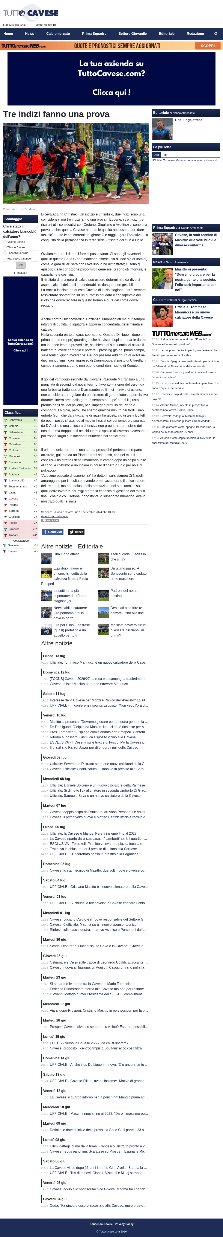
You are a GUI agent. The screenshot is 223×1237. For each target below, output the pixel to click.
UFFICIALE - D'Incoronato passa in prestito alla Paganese (94, 854)
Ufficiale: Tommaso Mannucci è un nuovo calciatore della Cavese (99, 662)
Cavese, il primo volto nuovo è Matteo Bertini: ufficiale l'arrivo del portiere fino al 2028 (114, 817)
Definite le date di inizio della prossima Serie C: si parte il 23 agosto (101, 1130)
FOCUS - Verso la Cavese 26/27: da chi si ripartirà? (89, 1043)
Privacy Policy (124, 1224)
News (157, 262)
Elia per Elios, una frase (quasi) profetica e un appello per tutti (72, 630)
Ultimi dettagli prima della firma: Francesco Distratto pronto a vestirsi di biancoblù (111, 1146)
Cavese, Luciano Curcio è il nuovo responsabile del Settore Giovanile (102, 919)
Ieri (165, 154)
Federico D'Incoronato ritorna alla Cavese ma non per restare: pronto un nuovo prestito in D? (120, 989)
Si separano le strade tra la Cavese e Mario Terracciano (92, 984)
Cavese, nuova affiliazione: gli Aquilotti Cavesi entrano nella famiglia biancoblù (109, 967)
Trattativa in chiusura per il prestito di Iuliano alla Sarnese (93, 849)
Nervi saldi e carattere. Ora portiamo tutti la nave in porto (71, 613)
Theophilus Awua (18, 253)
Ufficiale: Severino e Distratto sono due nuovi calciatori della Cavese (102, 764)
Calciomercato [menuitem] (58, 33)
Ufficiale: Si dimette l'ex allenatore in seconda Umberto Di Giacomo (101, 790)
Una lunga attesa (67, 554)
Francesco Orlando (19, 258)
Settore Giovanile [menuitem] (133, 33)
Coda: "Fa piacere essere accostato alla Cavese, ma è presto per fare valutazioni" (112, 1205)
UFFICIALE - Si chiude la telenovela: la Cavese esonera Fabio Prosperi (104, 903)
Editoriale (58, 512)
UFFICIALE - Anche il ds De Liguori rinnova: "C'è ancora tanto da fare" (103, 1064)
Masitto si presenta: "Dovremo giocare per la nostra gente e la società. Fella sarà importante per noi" (126, 722)
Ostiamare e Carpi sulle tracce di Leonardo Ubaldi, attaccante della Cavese (107, 962)
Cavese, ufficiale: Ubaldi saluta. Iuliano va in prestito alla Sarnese (99, 769)
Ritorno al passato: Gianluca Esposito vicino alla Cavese (93, 737)
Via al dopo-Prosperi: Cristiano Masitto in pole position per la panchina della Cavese (114, 1010)
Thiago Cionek (16, 247)
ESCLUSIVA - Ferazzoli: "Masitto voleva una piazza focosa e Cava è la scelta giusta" (114, 844)
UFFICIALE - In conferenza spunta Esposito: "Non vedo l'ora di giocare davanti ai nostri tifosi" (121, 705)
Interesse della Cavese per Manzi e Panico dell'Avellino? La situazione (103, 700)
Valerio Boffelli (16, 241)
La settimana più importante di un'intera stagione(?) (70, 596)
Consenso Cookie (101, 1224)
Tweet (76, 532)
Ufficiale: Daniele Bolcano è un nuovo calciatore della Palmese (97, 785)
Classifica (13, 412)
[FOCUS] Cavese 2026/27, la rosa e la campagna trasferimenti (97, 679)
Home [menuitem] (8, 33)
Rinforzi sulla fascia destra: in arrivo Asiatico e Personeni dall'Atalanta (103, 930)
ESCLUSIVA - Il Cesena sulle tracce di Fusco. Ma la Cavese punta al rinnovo (108, 742)
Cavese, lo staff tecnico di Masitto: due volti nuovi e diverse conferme (102, 870)
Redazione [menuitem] (195, 33)
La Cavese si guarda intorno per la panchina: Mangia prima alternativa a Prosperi (111, 1097)
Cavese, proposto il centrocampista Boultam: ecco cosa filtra (96, 1048)
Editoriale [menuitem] (167, 33)
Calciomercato (165, 300)
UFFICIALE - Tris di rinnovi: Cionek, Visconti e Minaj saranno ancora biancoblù (110, 1173)
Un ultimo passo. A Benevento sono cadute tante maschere (129, 573)
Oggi (156, 154)
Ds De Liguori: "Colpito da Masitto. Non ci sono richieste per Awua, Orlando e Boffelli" (115, 727)
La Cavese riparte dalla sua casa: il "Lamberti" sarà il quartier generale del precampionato (118, 838)
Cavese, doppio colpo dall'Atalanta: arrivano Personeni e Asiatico (99, 812)
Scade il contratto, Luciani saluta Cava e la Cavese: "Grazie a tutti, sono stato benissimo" (117, 946)
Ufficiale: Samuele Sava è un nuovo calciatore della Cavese (95, 795)
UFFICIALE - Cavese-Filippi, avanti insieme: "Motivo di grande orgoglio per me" (110, 1081)
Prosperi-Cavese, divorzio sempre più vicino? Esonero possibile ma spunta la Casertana (117, 1027)
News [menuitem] (29, 33)
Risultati (21, 272)
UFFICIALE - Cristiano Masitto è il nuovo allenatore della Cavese (99, 887)
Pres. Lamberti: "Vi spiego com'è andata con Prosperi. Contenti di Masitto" (106, 732)
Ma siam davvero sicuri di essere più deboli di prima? (128, 630)
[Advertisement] (186, 193)
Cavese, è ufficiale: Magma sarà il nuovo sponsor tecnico (93, 924)
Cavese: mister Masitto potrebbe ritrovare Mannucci (89, 684)
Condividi (53, 532)
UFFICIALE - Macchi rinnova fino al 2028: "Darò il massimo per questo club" (108, 1113)
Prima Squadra (165, 227)
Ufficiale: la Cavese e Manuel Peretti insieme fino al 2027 (93, 833)
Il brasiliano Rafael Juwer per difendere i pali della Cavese (94, 747)
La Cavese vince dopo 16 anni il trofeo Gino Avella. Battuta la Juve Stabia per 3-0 (112, 1168)
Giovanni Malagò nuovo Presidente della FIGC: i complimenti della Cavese (106, 994)
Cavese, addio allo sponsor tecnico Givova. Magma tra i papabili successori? (108, 1189)
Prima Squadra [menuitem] (94, 33)
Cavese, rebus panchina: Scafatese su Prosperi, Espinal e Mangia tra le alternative (113, 1151)
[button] (21, 265)
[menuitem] (216, 33)
